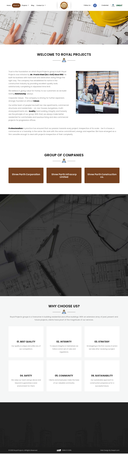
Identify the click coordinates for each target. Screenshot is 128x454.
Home (9, 5)
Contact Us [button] (40, 5)
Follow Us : (90, 5)
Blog (32, 5)
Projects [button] (25, 5)
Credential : (112, 5)
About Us (16, 5)
